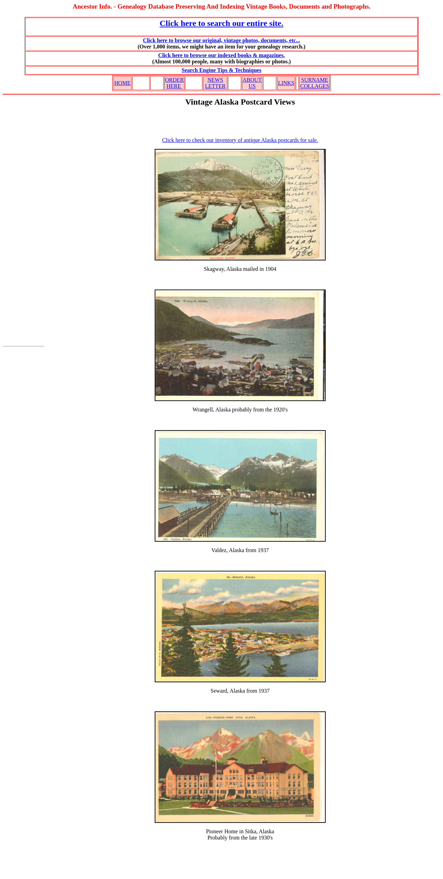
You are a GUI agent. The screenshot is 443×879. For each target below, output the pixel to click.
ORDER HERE (174, 83)
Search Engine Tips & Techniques (221, 70)
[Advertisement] (23, 225)
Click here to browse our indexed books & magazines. (221, 55)
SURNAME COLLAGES (314, 83)
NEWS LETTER (215, 83)
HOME (122, 83)
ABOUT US (252, 83)
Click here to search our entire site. (221, 23)
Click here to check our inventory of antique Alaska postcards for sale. (240, 140)
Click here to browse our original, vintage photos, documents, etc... (221, 40)
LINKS (286, 83)
